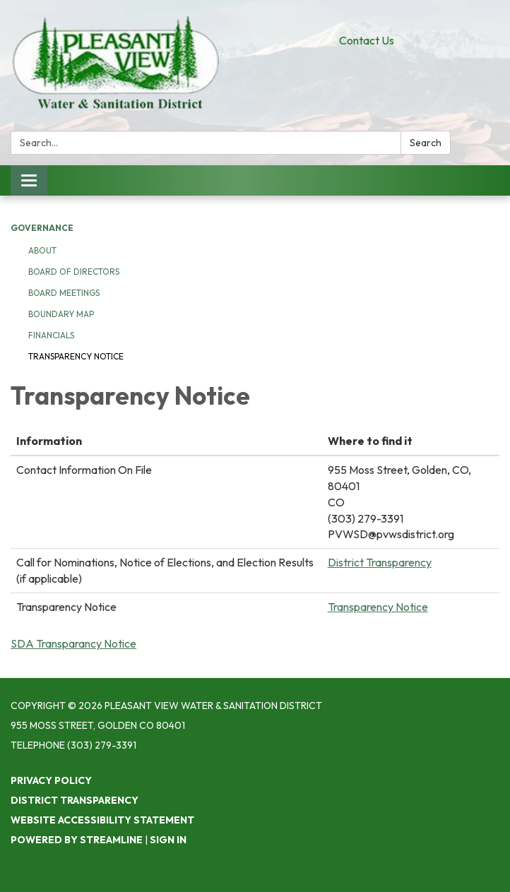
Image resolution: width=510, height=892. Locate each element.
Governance (42, 227)
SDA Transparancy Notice (73, 643)
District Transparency (380, 562)
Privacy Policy (51, 780)
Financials (51, 335)
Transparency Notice (76, 356)
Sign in (168, 839)
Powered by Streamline (77, 839)
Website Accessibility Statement (102, 820)
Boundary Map (61, 314)
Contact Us (366, 40)
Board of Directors (73, 271)
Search (425, 142)
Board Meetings (64, 292)
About (42, 250)
